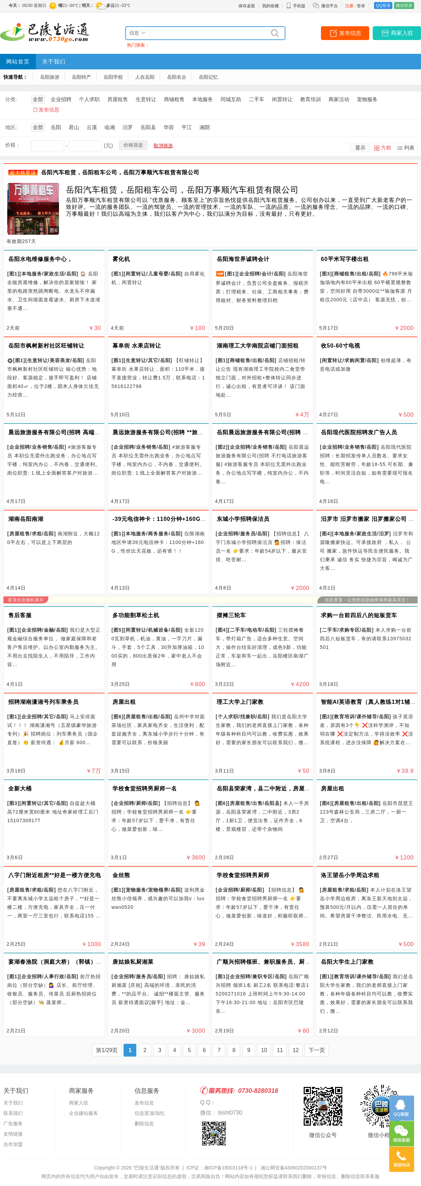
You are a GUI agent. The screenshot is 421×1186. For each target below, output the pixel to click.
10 (264, 1050)
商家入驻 (402, 33)
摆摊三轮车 (231, 615)
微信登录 (404, 5)
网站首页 (18, 62)
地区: (11, 127)
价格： (13, 145)
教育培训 (310, 99)
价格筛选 (133, 145)
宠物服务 (367, 99)
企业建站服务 (83, 1113)
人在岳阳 (145, 77)
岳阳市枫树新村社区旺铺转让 (46, 346)
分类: (11, 99)
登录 (361, 5)
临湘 (110, 127)
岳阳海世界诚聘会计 (243, 259)
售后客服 (20, 615)
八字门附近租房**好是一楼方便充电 (54, 875)
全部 (38, 99)
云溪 (92, 127)
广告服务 (13, 1123)
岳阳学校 (113, 77)
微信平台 (329, 5)
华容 (169, 127)
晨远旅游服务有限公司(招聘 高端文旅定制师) (67, 432)
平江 (187, 127)
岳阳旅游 (49, 77)
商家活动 (339, 99)
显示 (360, 147)
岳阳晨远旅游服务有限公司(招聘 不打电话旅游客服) (284, 432)
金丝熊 (121, 875)
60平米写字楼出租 (345, 259)
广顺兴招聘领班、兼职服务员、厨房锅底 (269, 962)
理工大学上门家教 (240, 702)
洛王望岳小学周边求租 (350, 875)
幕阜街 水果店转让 (136, 346)
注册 (349, 5)
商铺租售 (174, 99)
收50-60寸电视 (340, 346)
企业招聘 (61, 99)
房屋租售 (117, 99)
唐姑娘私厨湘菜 (133, 962)
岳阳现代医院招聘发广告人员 (359, 432)
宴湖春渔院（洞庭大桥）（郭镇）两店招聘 (64, 962)
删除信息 (144, 1123)
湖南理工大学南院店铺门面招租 (258, 346)
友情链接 (13, 1134)
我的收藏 (270, 5)
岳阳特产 (81, 77)
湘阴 (204, 127)
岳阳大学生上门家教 (347, 962)
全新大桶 (20, 788)
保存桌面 (246, 5)
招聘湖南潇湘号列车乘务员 (43, 702)
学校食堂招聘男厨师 (243, 875)
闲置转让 (282, 99)
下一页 (317, 1050)
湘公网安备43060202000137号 (294, 1167)
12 (296, 1050)
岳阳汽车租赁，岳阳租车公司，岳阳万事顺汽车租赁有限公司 (120, 172)
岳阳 (56, 127)
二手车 (256, 99)
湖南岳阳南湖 (25, 519)
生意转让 (146, 99)
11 (280, 1050)
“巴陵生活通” (146, 1167)
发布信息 (350, 33)
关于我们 (54, 62)
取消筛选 (163, 145)
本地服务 (202, 99)
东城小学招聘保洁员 (243, 519)
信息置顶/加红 (150, 1113)
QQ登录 (383, 5)
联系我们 (13, 1113)
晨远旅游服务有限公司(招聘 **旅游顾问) (165, 432)
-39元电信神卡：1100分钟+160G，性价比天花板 (177, 519)
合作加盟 (13, 1144)
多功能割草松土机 (135, 615)
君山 (74, 127)
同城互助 (231, 99)
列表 (409, 147)
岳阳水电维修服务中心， (40, 259)
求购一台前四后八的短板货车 (359, 615)
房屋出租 (124, 702)
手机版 (295, 5)
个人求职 (89, 99)
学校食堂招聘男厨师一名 (144, 788)
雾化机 (121, 259)
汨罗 (128, 127)
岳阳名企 (176, 77)
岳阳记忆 (208, 77)
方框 (386, 147)
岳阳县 (148, 127)
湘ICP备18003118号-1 (228, 1167)
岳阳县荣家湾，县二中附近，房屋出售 (266, 788)
